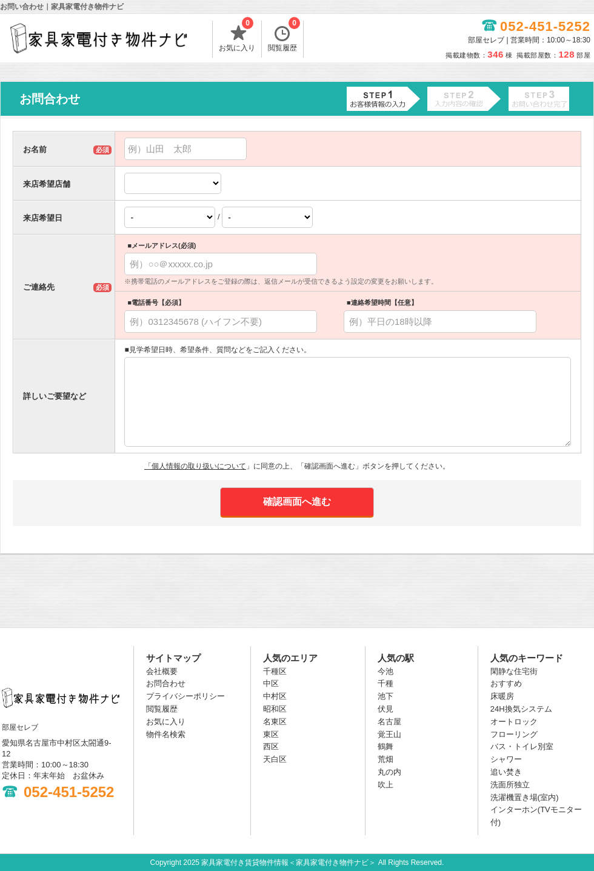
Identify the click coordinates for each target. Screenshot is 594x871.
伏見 (385, 708)
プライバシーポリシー (185, 696)
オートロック (514, 721)
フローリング (514, 734)
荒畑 (385, 759)
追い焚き (506, 771)
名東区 (275, 721)
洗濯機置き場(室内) (524, 797)
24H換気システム (521, 708)
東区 (271, 734)
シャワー (506, 759)
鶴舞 (385, 746)
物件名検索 (165, 734)
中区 (271, 683)
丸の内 (389, 771)
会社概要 (162, 671)
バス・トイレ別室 (521, 746)
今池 (385, 671)
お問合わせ (165, 683)
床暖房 (502, 696)
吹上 (385, 784)
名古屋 (389, 721)
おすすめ (506, 683)
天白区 (275, 759)
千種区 (275, 671)
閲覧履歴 (284, 36)
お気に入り (237, 36)
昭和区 (275, 708)
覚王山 (389, 734)
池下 (385, 696)
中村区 (275, 696)
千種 (385, 683)
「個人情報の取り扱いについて (195, 466)
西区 (271, 746)
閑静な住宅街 (514, 671)
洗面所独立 (510, 784)
